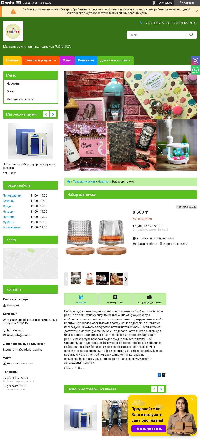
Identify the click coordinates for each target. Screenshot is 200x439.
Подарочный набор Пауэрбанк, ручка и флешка (29, 166)
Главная (12, 60)
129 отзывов (164, 2)
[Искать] (191, 35)
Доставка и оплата (115, 60)
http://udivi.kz (16, 330)
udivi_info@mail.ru (19, 335)
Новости (13, 83)
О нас (67, 60)
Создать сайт (31, 2)
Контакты (86, 60)
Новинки (103, 181)
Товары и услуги (38, 60)
